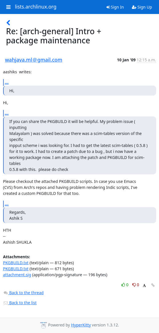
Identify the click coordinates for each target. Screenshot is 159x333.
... (7, 82)
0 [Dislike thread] (135, 284)
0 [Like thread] (125, 284)
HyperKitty (81, 325)
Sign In (115, 7)
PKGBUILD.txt (16, 262)
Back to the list (20, 302)
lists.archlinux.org (36, 6)
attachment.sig (17, 274)
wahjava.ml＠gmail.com (34, 59)
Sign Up (142, 7)
